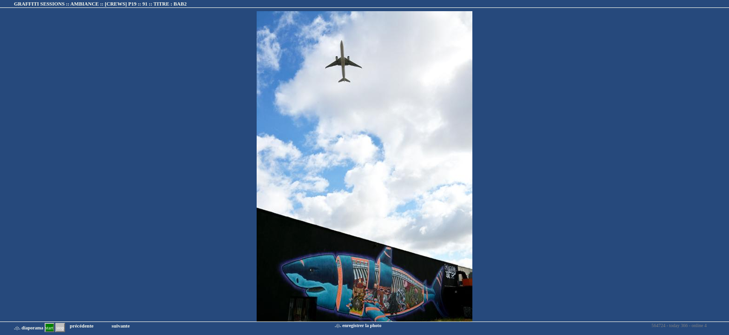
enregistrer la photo (361, 325)
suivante (121, 325)
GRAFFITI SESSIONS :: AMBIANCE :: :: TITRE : (100, 4)
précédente (81, 325)
